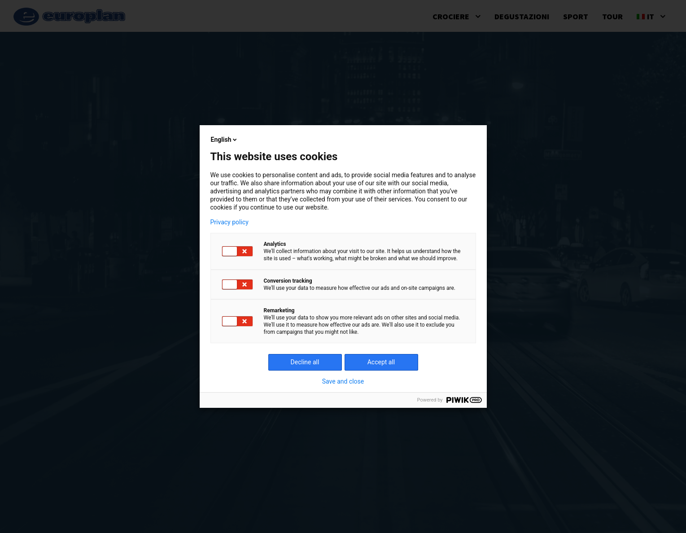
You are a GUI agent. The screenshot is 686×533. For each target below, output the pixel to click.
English (225, 139)
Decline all (305, 362)
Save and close (343, 381)
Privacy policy (229, 222)
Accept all (381, 362)
